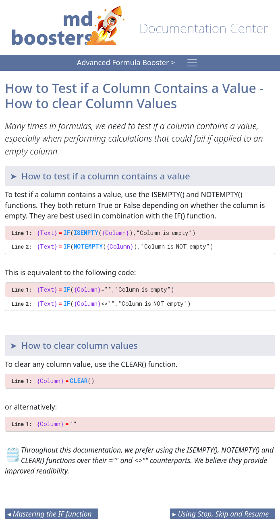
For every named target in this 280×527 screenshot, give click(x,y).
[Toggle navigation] (192, 62)
